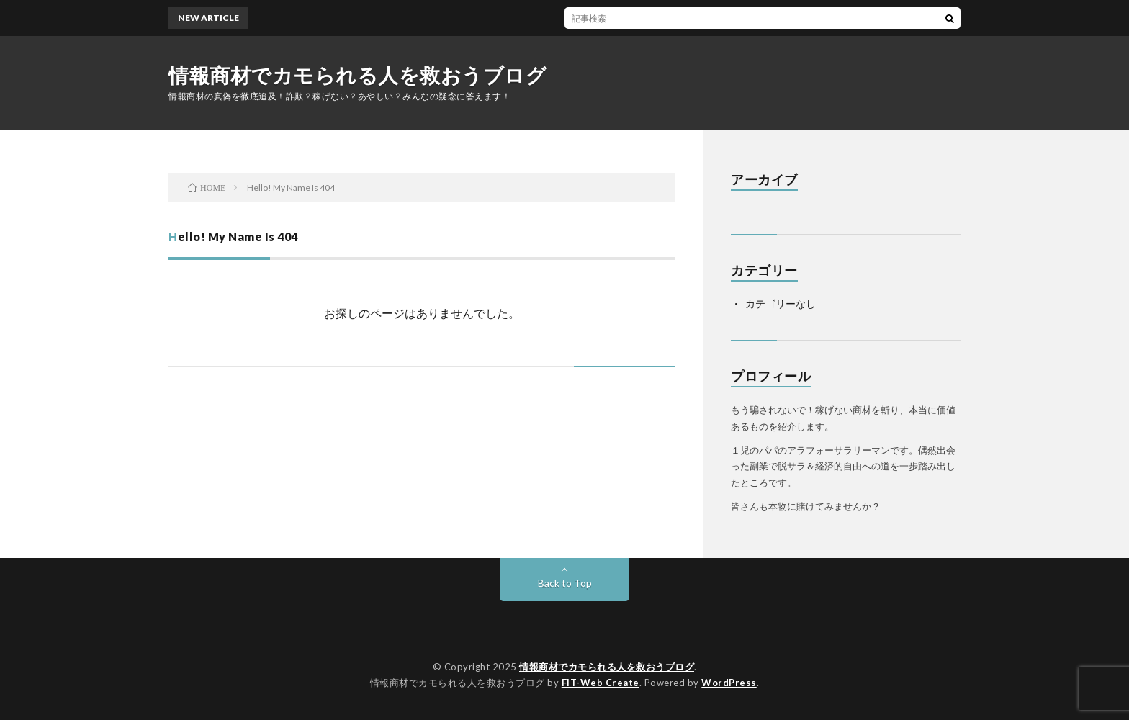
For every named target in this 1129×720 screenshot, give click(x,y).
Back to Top (565, 583)
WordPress (729, 682)
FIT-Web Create (600, 682)
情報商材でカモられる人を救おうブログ (357, 75)
